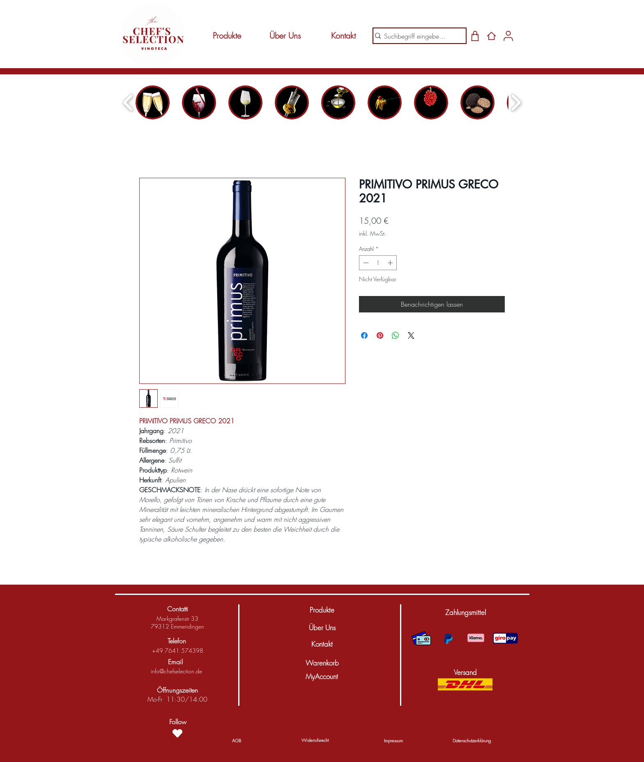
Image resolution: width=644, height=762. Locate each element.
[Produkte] (227, 36)
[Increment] (391, 263)
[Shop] (475, 36)
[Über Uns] (285, 36)
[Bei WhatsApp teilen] (395, 335)
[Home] (491, 36)
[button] (465, 612)
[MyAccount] (321, 676)
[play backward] (128, 102)
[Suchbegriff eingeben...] (416, 36)
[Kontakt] (343, 36)
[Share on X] (411, 335)
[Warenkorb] (322, 663)
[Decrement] (365, 263)
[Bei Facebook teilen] (364, 335)
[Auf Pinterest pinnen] (380, 335)
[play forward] (515, 102)
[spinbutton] (378, 263)
